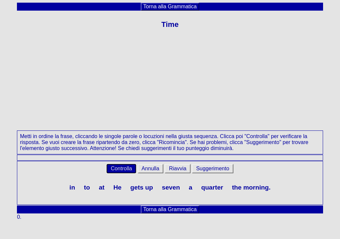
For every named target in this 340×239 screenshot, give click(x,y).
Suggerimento (213, 168)
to (87, 187)
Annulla (150, 168)
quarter (212, 187)
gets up (141, 187)
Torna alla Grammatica (170, 6)
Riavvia (177, 168)
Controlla (121, 168)
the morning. (251, 187)
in (72, 187)
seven (171, 187)
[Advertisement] (170, 84)
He (117, 187)
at (102, 187)
